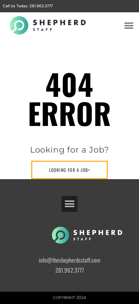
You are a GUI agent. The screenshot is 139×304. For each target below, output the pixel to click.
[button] (128, 25)
